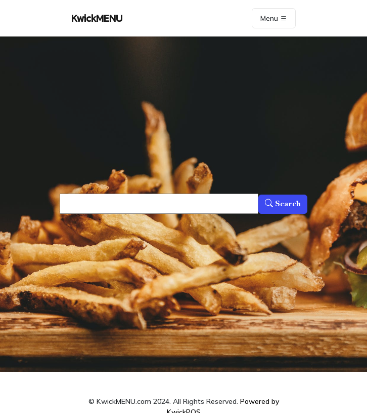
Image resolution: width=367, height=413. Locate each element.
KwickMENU (96, 18)
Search (283, 204)
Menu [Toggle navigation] (273, 18)
